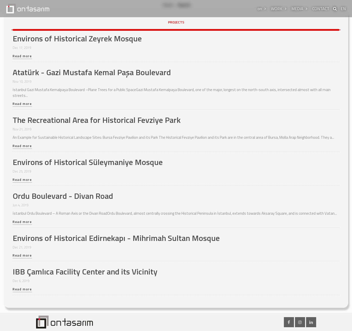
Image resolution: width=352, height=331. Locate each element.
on (260, 9)
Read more (22, 56)
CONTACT (320, 9)
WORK (276, 9)
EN (343, 9)
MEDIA (297, 9)
